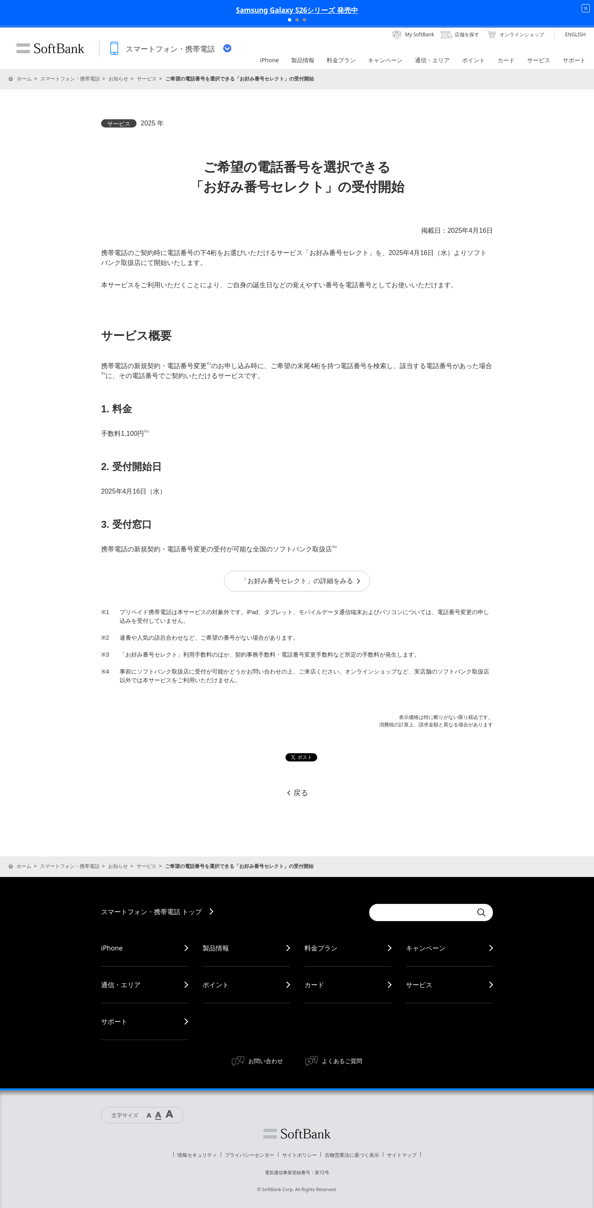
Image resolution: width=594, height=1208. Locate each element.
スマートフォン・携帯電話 (70, 78)
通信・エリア (121, 984)
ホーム (24, 78)
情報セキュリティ (197, 1154)
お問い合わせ (265, 1061)
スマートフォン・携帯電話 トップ (151, 911)
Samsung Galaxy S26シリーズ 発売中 (297, 10)
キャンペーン (426, 948)
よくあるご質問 (342, 1061)
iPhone (112, 948)
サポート (114, 1021)
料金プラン (320, 948)
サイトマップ (402, 1154)
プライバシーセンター (249, 1154)
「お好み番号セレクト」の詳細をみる (301, 580)
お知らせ (118, 78)
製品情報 (216, 948)
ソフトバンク (297, 1133)
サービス (147, 78)
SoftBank (50, 48)
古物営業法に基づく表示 (352, 1154)
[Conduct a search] (421, 912)
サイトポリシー (299, 1154)
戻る (297, 793)
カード (314, 984)
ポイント (216, 984)
